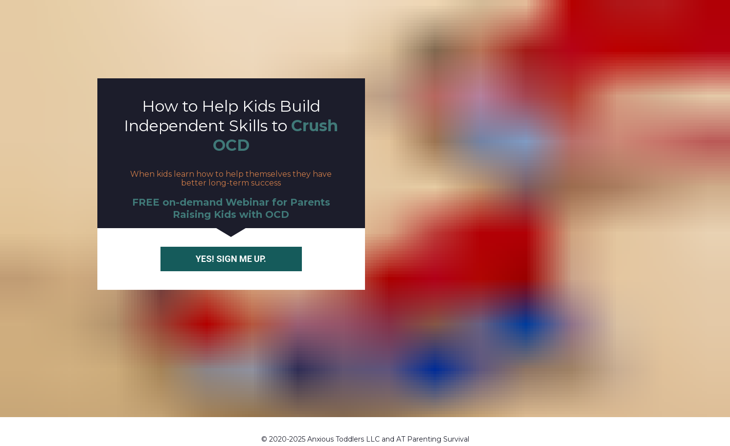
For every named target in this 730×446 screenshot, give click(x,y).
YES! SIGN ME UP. (231, 250)
